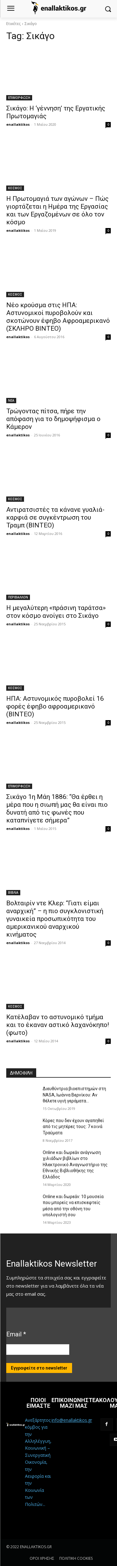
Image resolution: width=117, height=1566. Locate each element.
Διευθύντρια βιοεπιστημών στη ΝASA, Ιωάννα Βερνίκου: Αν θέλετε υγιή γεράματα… (74, 1094)
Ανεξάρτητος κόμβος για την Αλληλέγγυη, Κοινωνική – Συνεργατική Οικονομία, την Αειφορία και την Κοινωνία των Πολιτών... (38, 1462)
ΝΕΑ (11, 400)
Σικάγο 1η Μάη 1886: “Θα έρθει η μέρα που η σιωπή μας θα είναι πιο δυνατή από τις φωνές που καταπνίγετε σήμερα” (57, 808)
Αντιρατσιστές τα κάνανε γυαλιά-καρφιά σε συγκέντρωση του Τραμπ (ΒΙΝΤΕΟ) (55, 517)
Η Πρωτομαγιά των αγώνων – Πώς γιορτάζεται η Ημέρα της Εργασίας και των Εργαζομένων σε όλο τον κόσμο (57, 210)
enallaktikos (18, 124)
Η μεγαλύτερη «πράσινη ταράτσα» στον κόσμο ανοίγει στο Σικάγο (56, 611)
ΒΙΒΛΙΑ (13, 892)
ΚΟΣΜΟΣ (15, 188)
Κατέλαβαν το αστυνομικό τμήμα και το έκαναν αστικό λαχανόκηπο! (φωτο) (57, 1024)
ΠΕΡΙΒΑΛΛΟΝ (18, 597)
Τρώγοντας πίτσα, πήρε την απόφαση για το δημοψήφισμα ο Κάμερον (53, 418)
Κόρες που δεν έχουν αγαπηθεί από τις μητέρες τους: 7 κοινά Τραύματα (73, 1126)
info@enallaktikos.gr (71, 1420)
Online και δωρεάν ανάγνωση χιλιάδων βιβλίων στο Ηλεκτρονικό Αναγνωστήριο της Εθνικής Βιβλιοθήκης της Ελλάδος (75, 1164)
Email (16, 1334)
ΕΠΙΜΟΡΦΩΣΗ (19, 97)
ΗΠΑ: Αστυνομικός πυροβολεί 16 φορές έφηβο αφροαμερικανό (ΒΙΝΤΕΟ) (55, 706)
